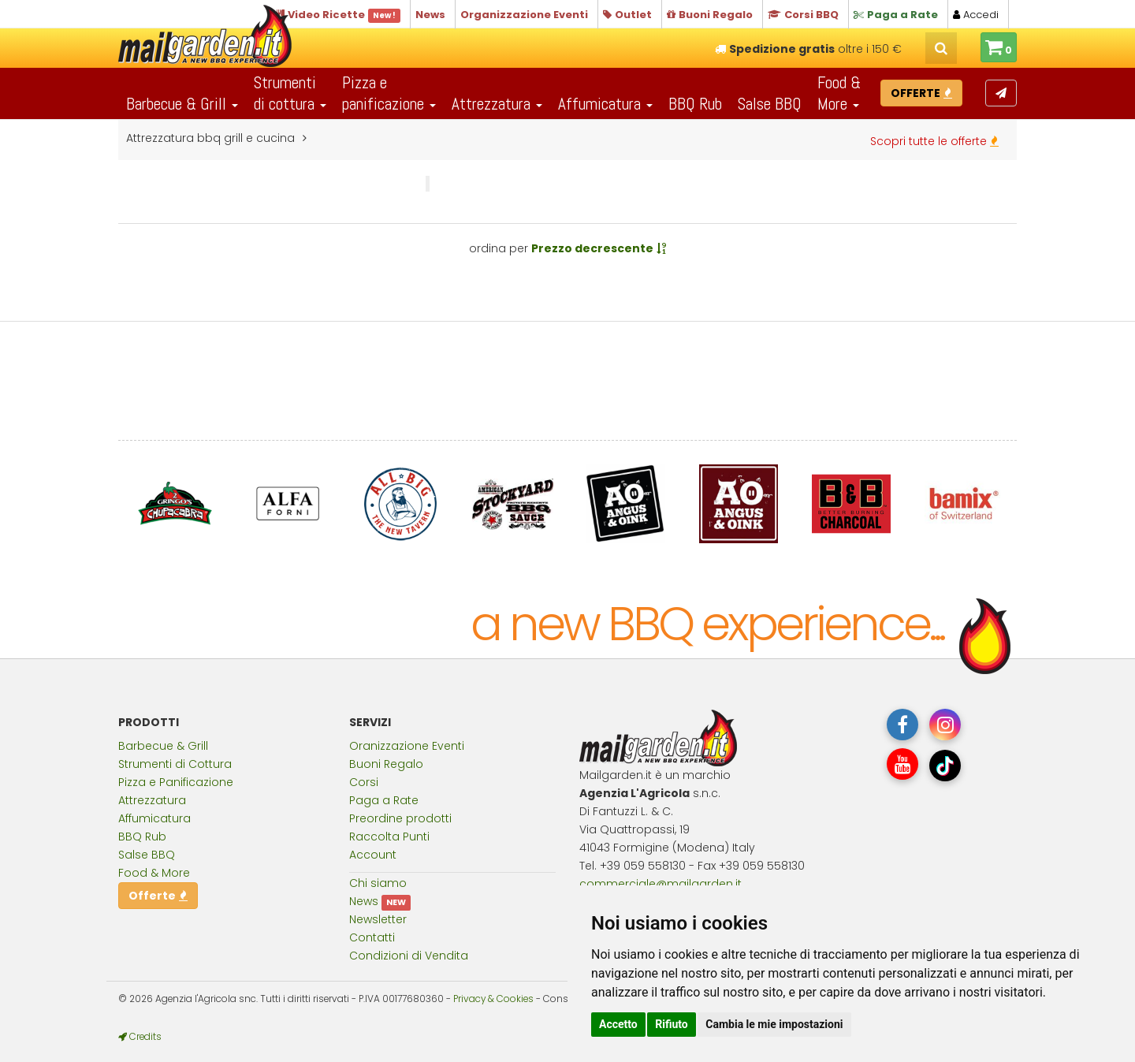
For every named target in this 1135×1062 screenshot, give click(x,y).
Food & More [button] (839, 93)
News (363, 901)
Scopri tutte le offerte (934, 141)
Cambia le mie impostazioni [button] (774, 1024)
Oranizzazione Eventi (406, 746)
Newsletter (378, 919)
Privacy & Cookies (493, 999)
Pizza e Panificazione (175, 782)
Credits (140, 1036)
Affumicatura (154, 818)
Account (372, 855)
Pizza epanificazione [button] (389, 93)
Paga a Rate (384, 800)
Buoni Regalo (386, 764)
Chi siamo (378, 883)
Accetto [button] (618, 1024)
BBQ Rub (695, 103)
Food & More (154, 873)
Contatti (372, 937)
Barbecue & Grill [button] (182, 103)
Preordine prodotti (400, 818)
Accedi (976, 14)
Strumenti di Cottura (175, 764)
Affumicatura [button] (605, 103)
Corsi (363, 782)
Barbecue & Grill (163, 746)
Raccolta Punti (389, 836)
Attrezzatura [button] (497, 103)
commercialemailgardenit (660, 884)
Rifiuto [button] (671, 1024)
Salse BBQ (770, 103)
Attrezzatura (152, 800)
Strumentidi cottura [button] (290, 93)
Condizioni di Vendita (408, 955)
